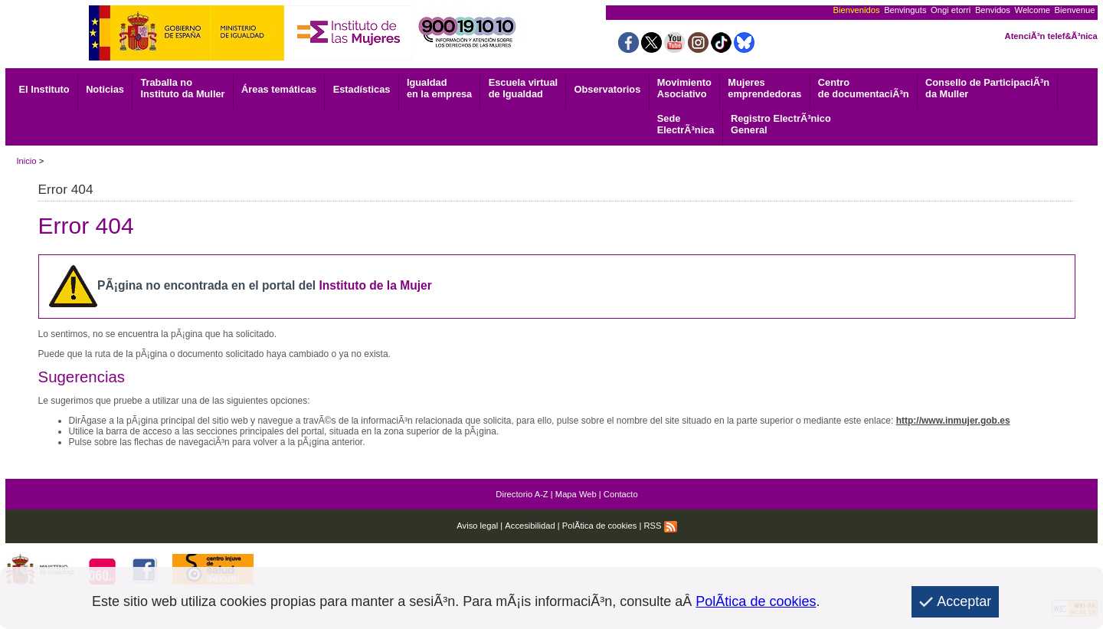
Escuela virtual (523, 88)
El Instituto (44, 89)
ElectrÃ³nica (686, 124)
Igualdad (439, 88)
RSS (660, 525)
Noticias (105, 89)
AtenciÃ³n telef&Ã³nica (1051, 36)
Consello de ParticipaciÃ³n (987, 88)
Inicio (26, 160)
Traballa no (182, 88)
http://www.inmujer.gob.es (953, 420)
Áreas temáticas (278, 89)
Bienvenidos (856, 10)
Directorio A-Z (522, 494)
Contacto (621, 494)
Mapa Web (576, 494)
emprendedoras (764, 88)
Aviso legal (477, 525)
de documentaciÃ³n (863, 88)
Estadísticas (362, 89)
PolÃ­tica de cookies (599, 525)
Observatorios (607, 89)
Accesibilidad (530, 525)
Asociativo (684, 88)
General (781, 124)
